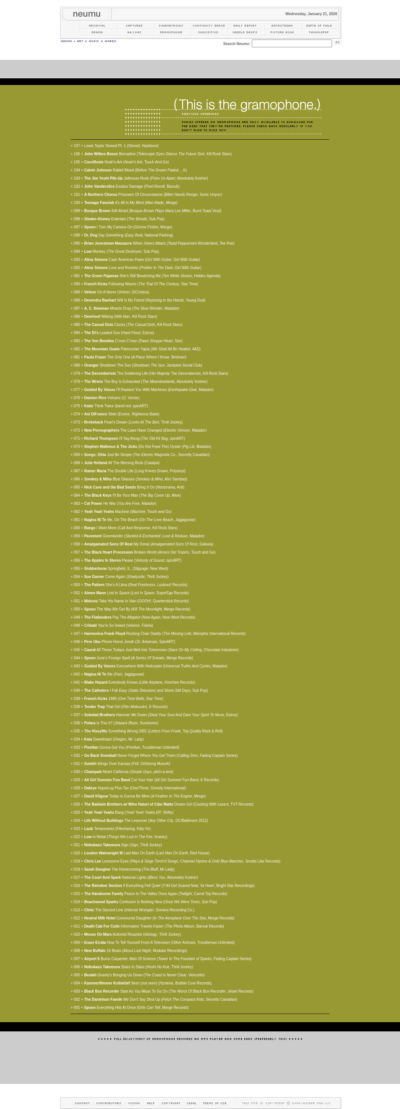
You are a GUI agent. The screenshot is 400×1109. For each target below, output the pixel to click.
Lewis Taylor (94, 146)
